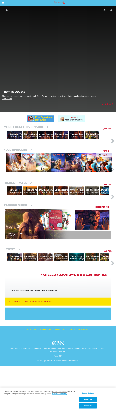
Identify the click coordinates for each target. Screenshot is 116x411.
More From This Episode (26, 127)
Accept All (88, 406)
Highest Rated (18, 206)
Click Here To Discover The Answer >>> (30, 347)
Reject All (88, 399)
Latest (12, 284)
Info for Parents (55, 375)
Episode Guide (18, 240)
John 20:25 (7, 99)
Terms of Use (31, 375)
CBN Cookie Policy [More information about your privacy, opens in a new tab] (59, 394)
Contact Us (71, 375)
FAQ (63, 375)
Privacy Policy (43, 375)
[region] (58, 399)
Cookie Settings (82, 375)
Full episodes (18, 160)
